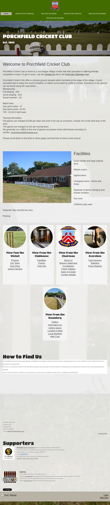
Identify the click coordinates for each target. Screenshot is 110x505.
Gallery (55, 322)
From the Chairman (74, 74)
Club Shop (15, 266)
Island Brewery (29, 476)
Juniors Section (15, 269)
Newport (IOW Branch (29, 447)
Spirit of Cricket (68, 272)
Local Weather (55, 334)
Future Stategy (68, 269)
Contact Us (50, 74)
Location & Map (54, 331)
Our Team (15, 263)
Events (41, 263)
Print (5, 495)
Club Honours (95, 260)
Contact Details (68, 275)
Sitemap (13, 495)
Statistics (95, 263)
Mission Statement (68, 263)
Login (106, 495)
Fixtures (15, 260)
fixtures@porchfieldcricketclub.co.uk (24, 133)
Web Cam (55, 336)
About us (68, 260)
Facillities (41, 260)
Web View (104, 498)
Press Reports (95, 266)
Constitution (68, 266)
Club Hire (41, 266)
